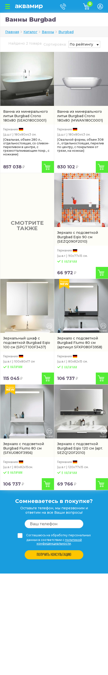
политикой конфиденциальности (59, 541)
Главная (12, 32)
